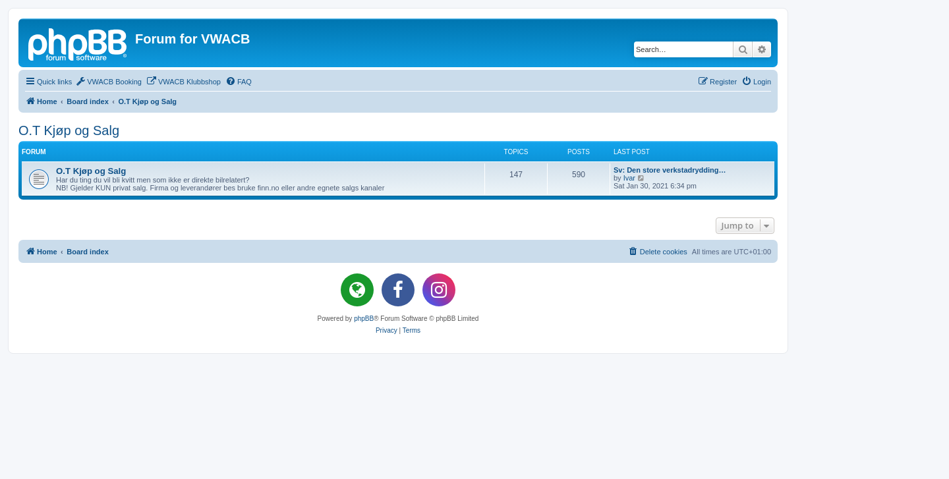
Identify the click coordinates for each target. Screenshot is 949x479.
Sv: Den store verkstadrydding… (670, 170)
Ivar (629, 178)
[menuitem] (108, 82)
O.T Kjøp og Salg (68, 130)
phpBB (364, 318)
